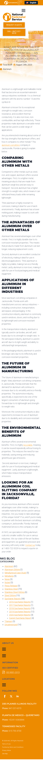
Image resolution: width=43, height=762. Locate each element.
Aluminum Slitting (12, 572)
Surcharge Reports (13, 601)
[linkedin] (19, 4)
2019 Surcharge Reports (19, 614)
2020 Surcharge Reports (19, 617)
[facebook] (21, 1)
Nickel (7, 585)
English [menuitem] (33, 3)
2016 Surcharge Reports (19, 604)
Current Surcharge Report (20, 621)
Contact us (30, 548)
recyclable (27, 448)
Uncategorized (11, 627)
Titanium (8, 624)
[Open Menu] (37, 10)
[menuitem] (31, 2)
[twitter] (19, 1)
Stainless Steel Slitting (14, 595)
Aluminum (9, 569)
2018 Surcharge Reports (19, 611)
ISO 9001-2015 (13, 675)
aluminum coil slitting (11, 148)
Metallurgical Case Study (15, 575)
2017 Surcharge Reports (19, 608)
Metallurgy (9, 579)
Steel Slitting (10, 598)
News (7, 582)
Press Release (11, 588)
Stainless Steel (11, 591)
